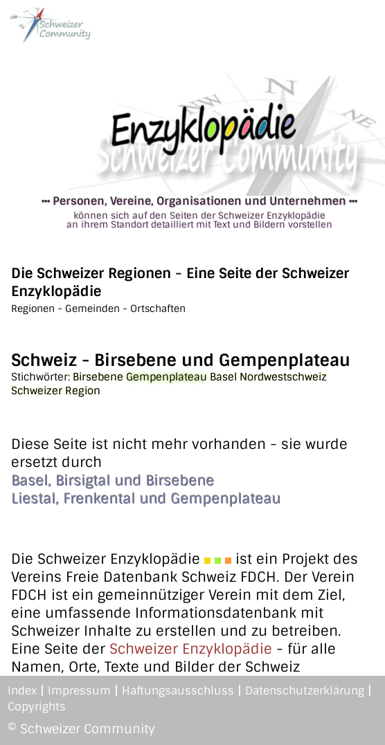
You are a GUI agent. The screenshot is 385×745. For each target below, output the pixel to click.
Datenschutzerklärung (304, 690)
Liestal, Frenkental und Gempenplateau (145, 498)
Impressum (79, 690)
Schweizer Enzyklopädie (190, 649)
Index (22, 690)
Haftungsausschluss (178, 690)
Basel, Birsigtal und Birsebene (112, 480)
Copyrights (37, 706)
